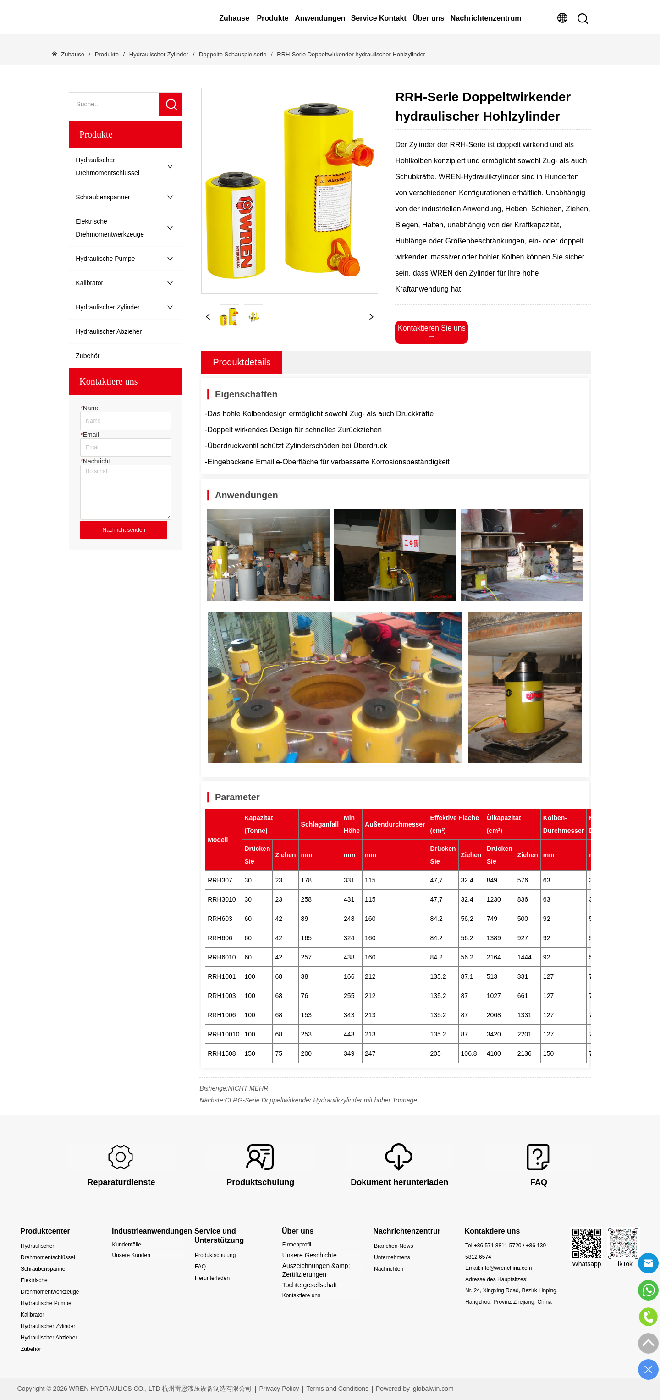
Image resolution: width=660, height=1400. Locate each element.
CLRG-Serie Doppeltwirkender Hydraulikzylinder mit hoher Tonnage (321, 1100)
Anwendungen (320, 18)
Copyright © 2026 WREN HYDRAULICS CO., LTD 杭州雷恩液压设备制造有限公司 (134, 1388)
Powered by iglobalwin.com (415, 1388)
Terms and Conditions (337, 1388)
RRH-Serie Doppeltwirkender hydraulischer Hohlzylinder (350, 54)
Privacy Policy (279, 1388)
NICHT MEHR (248, 1088)
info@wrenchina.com (506, 1268)
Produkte (272, 18)
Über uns (428, 18)
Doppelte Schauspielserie (232, 54)
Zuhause (234, 18)
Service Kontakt (379, 18)
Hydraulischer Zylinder (158, 54)
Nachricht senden (124, 530)
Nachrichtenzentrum (486, 18)
